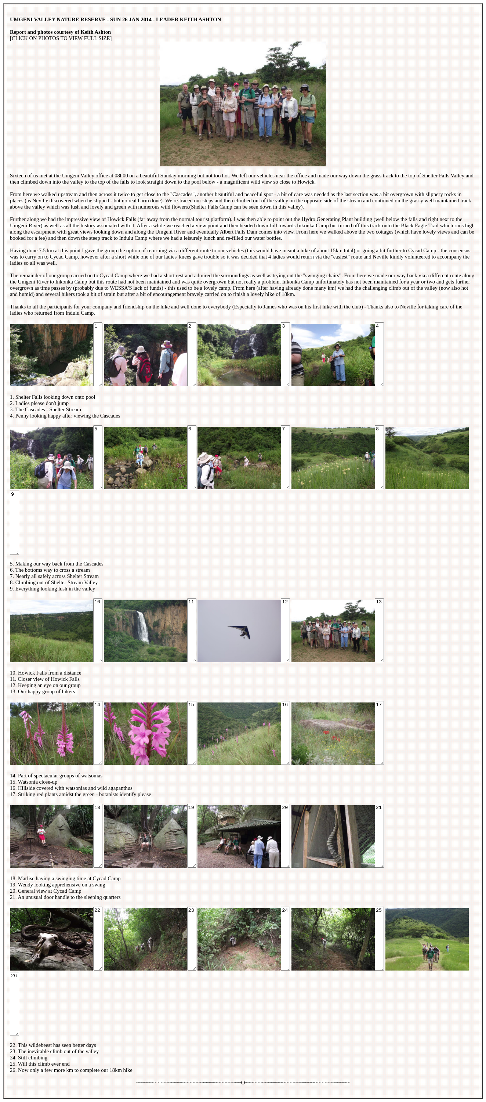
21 (379, 836)
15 (191, 733)
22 (97, 939)
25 (379, 939)
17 (379, 733)
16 (285, 733)
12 (285, 630)
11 (191, 630)
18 (97, 836)
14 (97, 733)
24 (285, 939)
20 (285, 836)
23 (191, 939)
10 (97, 630)
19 (191, 836)
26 (14, 1004)
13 (379, 630)
